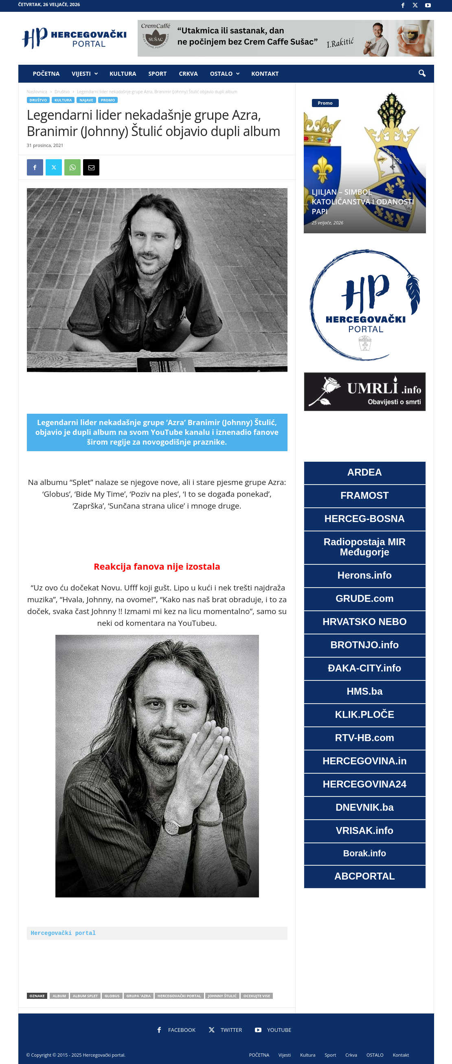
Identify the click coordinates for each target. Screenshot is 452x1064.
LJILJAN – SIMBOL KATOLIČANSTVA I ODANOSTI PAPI (363, 201)
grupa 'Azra (139, 995)
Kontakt (265, 73)
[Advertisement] (157, 393)
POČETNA (46, 73)
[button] (422, 74)
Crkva (188, 73)
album (59, 995)
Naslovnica (37, 91)
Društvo (62, 91)
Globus (112, 995)
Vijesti (85, 74)
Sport (157, 73)
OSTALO (225, 74)
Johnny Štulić (222, 995)
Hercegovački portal (63, 933)
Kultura (123, 73)
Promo (108, 100)
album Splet (85, 995)
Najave (86, 100)
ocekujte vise (257, 995)
